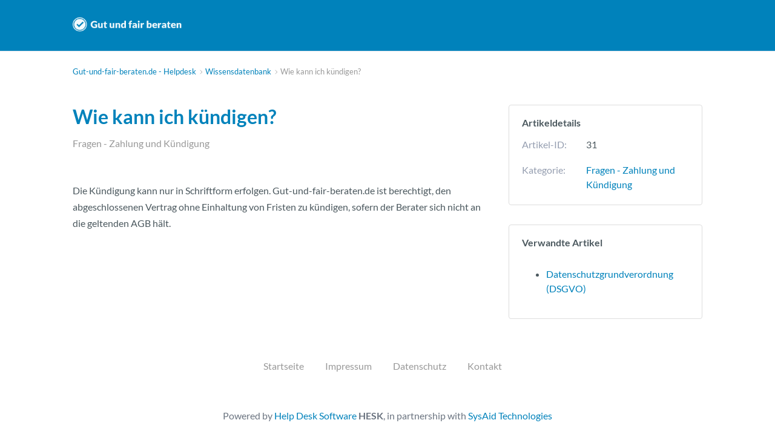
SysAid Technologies (510, 415)
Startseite (283, 366)
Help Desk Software (315, 415)
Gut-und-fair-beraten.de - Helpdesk (127, 25)
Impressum (348, 366)
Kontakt (484, 366)
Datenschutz (419, 366)
